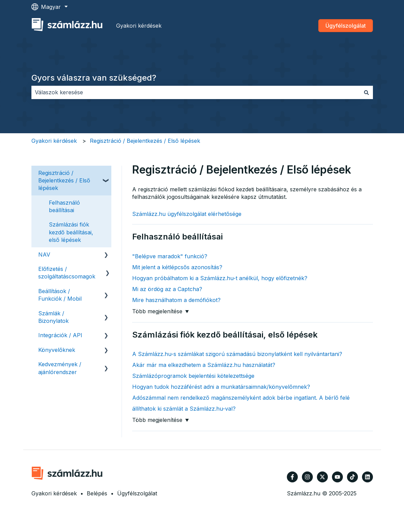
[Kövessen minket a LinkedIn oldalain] (367, 476)
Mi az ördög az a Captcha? (167, 289)
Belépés (97, 493)
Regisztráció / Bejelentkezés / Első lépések (145, 140)
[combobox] (195, 92)
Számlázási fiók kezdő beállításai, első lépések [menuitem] (71, 232)
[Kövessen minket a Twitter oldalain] (322, 476)
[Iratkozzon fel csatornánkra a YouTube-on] (337, 476)
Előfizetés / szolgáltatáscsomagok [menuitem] (66, 272)
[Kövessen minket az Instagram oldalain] (307, 476)
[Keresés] (366, 92)
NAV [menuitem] (44, 254)
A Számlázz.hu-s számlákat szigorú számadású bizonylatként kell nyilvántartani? (237, 354)
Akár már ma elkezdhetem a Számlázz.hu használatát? (203, 364)
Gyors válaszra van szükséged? (93, 78)
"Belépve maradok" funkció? (169, 256)
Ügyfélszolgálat (345, 25)
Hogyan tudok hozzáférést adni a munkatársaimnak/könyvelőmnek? (221, 386)
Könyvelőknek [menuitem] (56, 349)
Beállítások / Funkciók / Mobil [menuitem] (60, 295)
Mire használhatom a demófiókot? (176, 300)
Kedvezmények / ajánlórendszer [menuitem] (59, 368)
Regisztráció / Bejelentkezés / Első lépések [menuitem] (64, 180)
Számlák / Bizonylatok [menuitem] (53, 317)
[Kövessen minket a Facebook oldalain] (292, 476)
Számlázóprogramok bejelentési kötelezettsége (193, 375)
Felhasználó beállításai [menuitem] (64, 206)
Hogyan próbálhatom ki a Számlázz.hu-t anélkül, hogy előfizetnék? (219, 278)
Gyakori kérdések (139, 25)
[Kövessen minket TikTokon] (352, 476)
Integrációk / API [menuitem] (60, 335)
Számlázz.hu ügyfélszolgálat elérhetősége (186, 213)
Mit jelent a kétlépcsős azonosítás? (177, 267)
